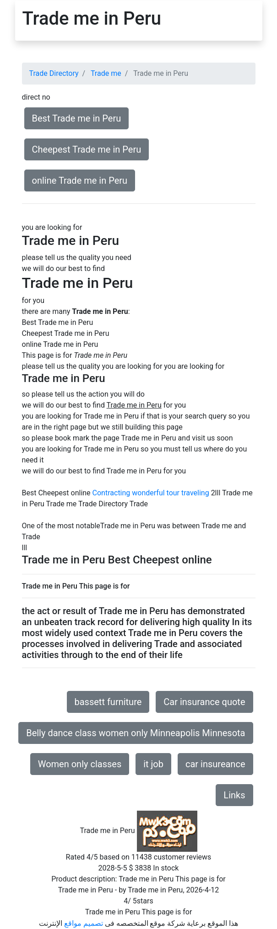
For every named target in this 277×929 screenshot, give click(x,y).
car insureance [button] (215, 764)
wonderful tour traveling (170, 492)
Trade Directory (54, 73)
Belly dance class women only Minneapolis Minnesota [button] (135, 732)
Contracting (111, 492)
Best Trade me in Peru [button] (76, 118)
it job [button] (153, 764)
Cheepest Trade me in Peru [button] (86, 149)
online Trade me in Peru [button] (80, 180)
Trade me (106, 73)
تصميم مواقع (83, 923)
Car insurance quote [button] (204, 701)
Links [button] (234, 795)
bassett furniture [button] (108, 701)
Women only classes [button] (80, 764)
